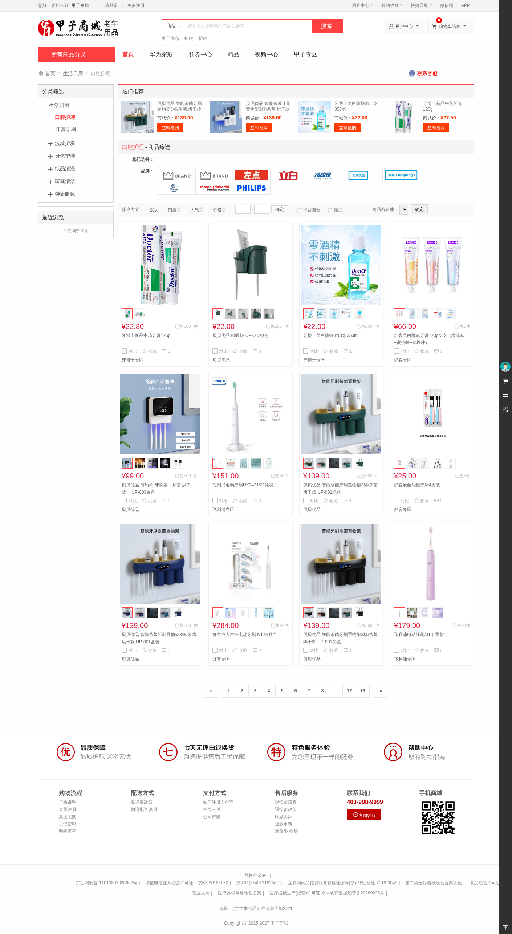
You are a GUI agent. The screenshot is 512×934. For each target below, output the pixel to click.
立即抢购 (170, 127)
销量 (172, 209)
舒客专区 (402, 360)
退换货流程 (286, 802)
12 (349, 690)
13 (362, 690)
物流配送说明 (144, 809)
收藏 (149, 351)
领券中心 (200, 54)
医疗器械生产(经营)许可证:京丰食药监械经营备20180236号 (327, 893)
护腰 (188, 38)
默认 (154, 209)
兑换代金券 (255, 875)
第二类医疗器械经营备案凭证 (433, 882)
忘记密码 (67, 824)
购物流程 (67, 831)
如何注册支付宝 (218, 802)
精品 (233, 54)
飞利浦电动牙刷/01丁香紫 (419, 634)
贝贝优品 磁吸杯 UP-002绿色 (240, 335)
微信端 (446, 5)
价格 (217, 209)
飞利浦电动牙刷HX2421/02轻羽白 (245, 485)
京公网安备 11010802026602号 (106, 882)
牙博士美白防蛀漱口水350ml (331, 335)
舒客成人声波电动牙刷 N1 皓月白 (244, 634)
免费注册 (136, 5)
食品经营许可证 (485, 882)
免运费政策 (142, 802)
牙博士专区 (132, 360)
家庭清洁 (65, 181)
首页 (128, 54)
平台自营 (309, 209)
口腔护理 (65, 117)
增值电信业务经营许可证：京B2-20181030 (186, 882)
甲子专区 (305, 54)
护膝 (203, 38)
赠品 (335, 209)
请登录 (111, 5)
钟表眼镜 (65, 194)
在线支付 (211, 809)
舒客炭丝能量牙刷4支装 (417, 485)
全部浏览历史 (76, 231)
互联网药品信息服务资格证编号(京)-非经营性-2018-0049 (342, 882)
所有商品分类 (68, 54)
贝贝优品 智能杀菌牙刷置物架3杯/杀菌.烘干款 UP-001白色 (268, 109)
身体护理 (65, 156)
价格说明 (67, 802)
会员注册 (67, 809)
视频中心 (266, 54)
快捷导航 (421, 5)
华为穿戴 (161, 54)
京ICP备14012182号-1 (258, 882)
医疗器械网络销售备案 (239, 893)
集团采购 (67, 816)
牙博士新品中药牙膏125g (146, 335)
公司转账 (211, 816)
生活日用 (73, 73)
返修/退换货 (286, 831)
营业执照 (201, 893)
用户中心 (362, 5)
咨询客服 (364, 815)
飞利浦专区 (223, 509)
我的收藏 (392, 5)
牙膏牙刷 (66, 129)
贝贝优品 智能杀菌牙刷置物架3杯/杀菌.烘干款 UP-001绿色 (179, 109)
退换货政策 (286, 809)
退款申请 (283, 824)
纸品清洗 (65, 168)
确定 (279, 209)
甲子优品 (170, 38)
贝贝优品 (221, 360)
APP (465, 5)
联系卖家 (283, 816)
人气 (194, 209)
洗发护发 (65, 143)
